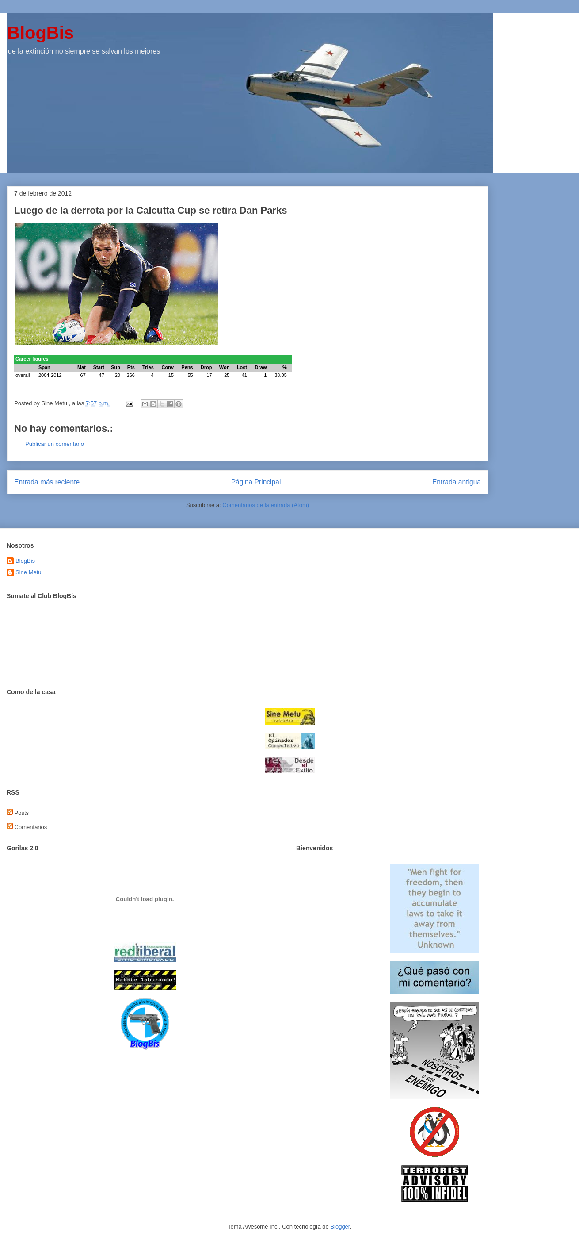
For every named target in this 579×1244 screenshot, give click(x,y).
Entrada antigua (456, 482)
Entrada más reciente (47, 482)
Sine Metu (28, 572)
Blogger (340, 1226)
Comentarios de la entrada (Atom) (265, 505)
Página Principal (256, 482)
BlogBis (40, 32)
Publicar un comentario (54, 444)
